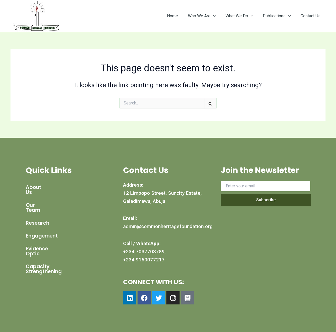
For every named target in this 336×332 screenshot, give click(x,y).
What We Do (243, 16)
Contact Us (311, 15)
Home (178, 15)
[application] (217, 16)
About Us (37, 187)
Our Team (38, 200)
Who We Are (206, 16)
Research (37, 213)
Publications (279, 16)
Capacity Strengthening (56, 251)
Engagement (42, 225)
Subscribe (266, 199)
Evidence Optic (44, 238)
